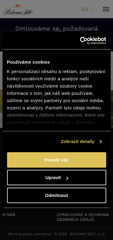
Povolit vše (56, 159)
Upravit (56, 177)
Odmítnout (56, 195)
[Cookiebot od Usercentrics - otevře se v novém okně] (80, 41)
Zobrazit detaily (78, 141)
